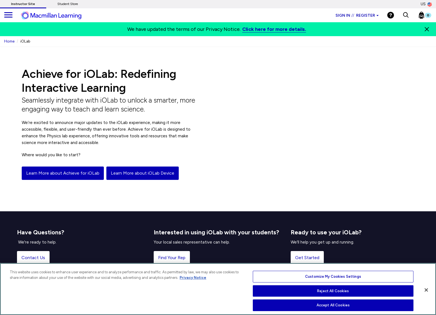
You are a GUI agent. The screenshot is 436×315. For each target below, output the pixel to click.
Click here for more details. (274, 29)
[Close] (427, 29)
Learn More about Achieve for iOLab (62, 173)
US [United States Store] (426, 4)
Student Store (67, 4)
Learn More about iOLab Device (142, 173)
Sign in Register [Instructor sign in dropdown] (357, 15)
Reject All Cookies (333, 291)
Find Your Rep (171, 257)
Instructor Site (23, 4)
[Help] (390, 15)
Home (9, 41)
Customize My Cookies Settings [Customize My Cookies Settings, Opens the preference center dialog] (333, 276)
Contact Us (33, 257)
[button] (405, 15)
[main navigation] (8, 15)
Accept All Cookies (333, 305)
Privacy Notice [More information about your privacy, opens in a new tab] (193, 278)
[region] (218, 289)
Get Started (307, 257)
